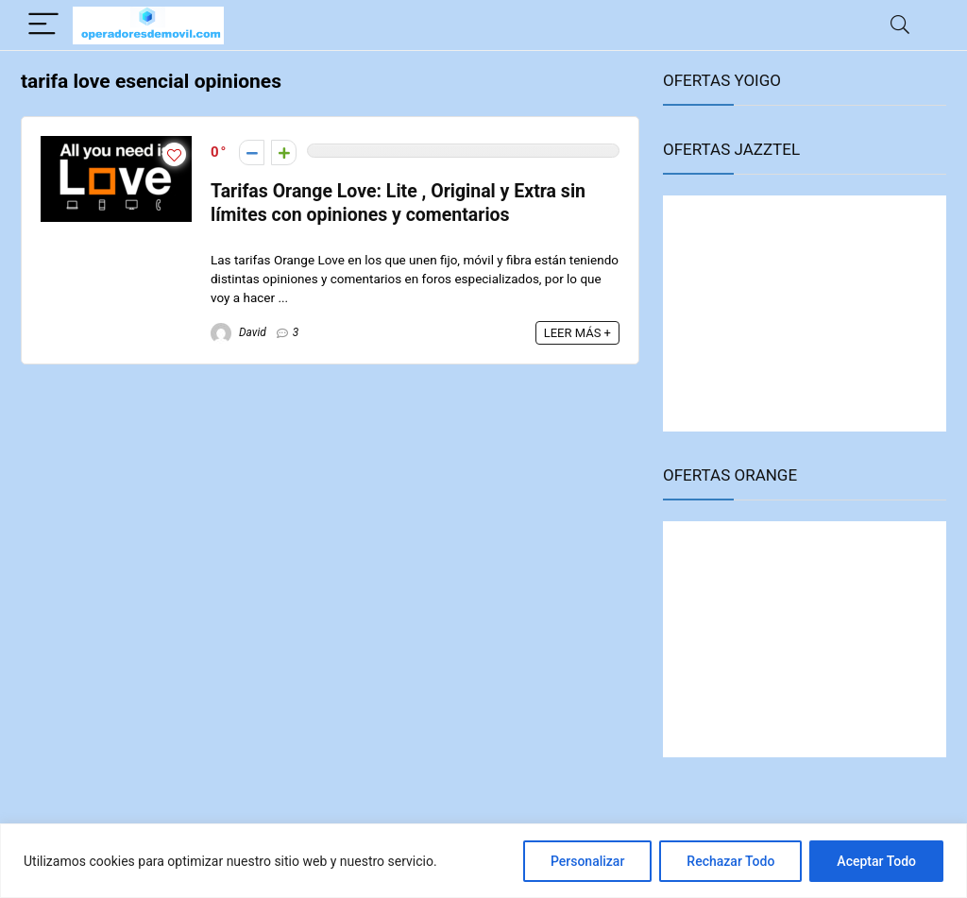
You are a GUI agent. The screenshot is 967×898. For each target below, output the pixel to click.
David (238, 332)
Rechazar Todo (730, 861)
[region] (483, 860)
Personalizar (587, 861)
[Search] (900, 25)
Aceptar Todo (876, 861)
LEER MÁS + (577, 333)
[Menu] (43, 25)
